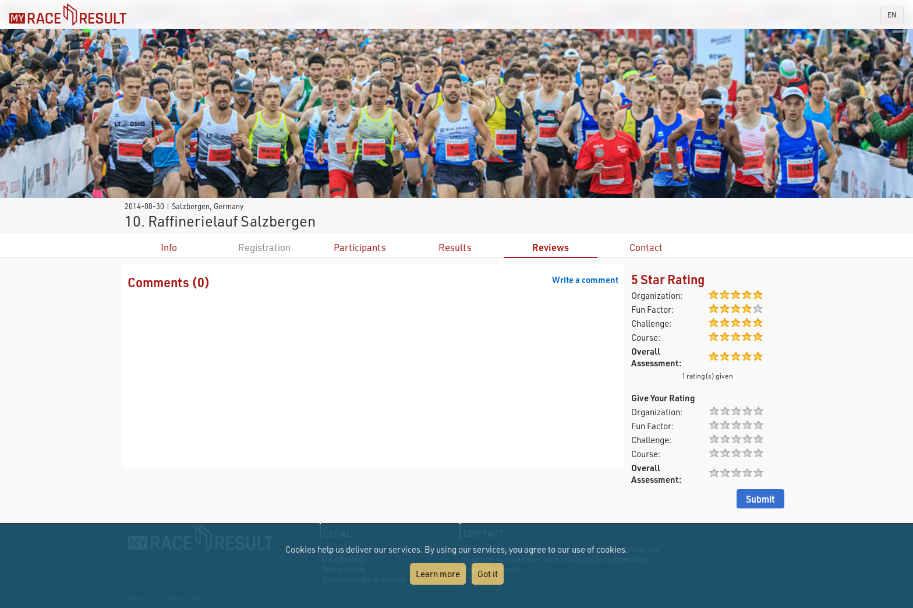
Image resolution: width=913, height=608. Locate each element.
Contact (646, 247)
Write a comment (585, 279)
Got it (487, 573)
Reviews (550, 247)
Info (169, 247)
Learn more (438, 573)
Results (455, 247)
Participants (360, 247)
